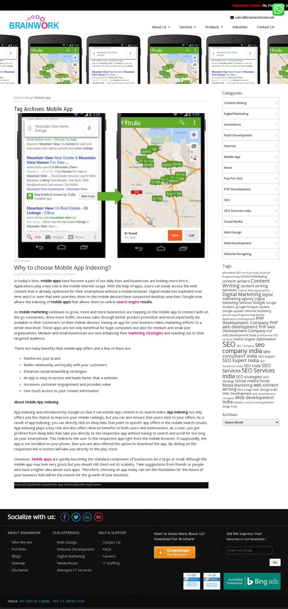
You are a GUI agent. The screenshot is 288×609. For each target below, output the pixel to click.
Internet (230, 146)
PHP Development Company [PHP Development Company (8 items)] (245, 320)
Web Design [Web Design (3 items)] (244, 389)
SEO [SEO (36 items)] (229, 344)
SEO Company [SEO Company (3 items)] (245, 346)
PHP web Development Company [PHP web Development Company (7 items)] (248, 328)
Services (186, 27)
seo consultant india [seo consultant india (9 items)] (246, 353)
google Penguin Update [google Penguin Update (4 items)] (253, 307)
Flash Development (238, 135)
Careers (109, 556)
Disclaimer (20, 570)
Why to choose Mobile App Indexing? (62, 267)
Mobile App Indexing (62, 484)
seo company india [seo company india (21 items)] (243, 347)
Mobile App (22, 261)
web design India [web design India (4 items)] (265, 390)
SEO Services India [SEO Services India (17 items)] (248, 373)
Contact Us (265, 27)
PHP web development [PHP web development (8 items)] (250, 325)
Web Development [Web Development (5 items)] (236, 393)
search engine (127, 301)
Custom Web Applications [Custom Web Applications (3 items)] (254, 290)
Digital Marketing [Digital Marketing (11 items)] (241, 294)
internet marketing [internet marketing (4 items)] (258, 311)
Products (212, 27)
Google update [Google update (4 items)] (233, 311)
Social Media (233, 221)
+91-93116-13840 (33, 601)
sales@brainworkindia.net (254, 17)
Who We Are (22, 542)
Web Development (237, 243)
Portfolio (19, 549)
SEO (227, 200)
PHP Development (237, 189)
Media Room (67, 563)
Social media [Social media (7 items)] (247, 380)
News (228, 167)
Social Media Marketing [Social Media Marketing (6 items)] (245, 383)
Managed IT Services (74, 570)
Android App (23, 484)
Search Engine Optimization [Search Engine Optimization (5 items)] (254, 339)
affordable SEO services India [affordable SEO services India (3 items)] (240, 272)
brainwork (44, 274)
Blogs (16, 556)
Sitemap (18, 563)
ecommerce (232, 124)
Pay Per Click (233, 178)
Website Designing (237, 254)
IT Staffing (111, 563)
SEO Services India (237, 211)
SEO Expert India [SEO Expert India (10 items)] (240, 360)
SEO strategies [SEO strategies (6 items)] (249, 376)
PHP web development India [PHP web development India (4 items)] (247, 333)
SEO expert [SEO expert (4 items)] (266, 356)
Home (18, 98)
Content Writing (235, 103)
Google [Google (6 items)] (259, 302)
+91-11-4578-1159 (68, 601)
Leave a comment (63, 274)
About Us (159, 27)
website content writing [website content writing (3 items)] (248, 402)
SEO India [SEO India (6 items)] (252, 365)
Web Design (233, 232)
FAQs (106, 549)
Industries (240, 27)
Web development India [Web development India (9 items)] (248, 399)
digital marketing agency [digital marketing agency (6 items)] (247, 296)
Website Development (75, 549)
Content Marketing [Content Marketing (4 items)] (253, 276)
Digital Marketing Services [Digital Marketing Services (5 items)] (243, 300)
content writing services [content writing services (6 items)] (245, 287)
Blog (29, 98)
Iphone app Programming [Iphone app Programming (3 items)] (238, 315)
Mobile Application (88, 484)
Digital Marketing (236, 113)
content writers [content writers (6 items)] (236, 281)
